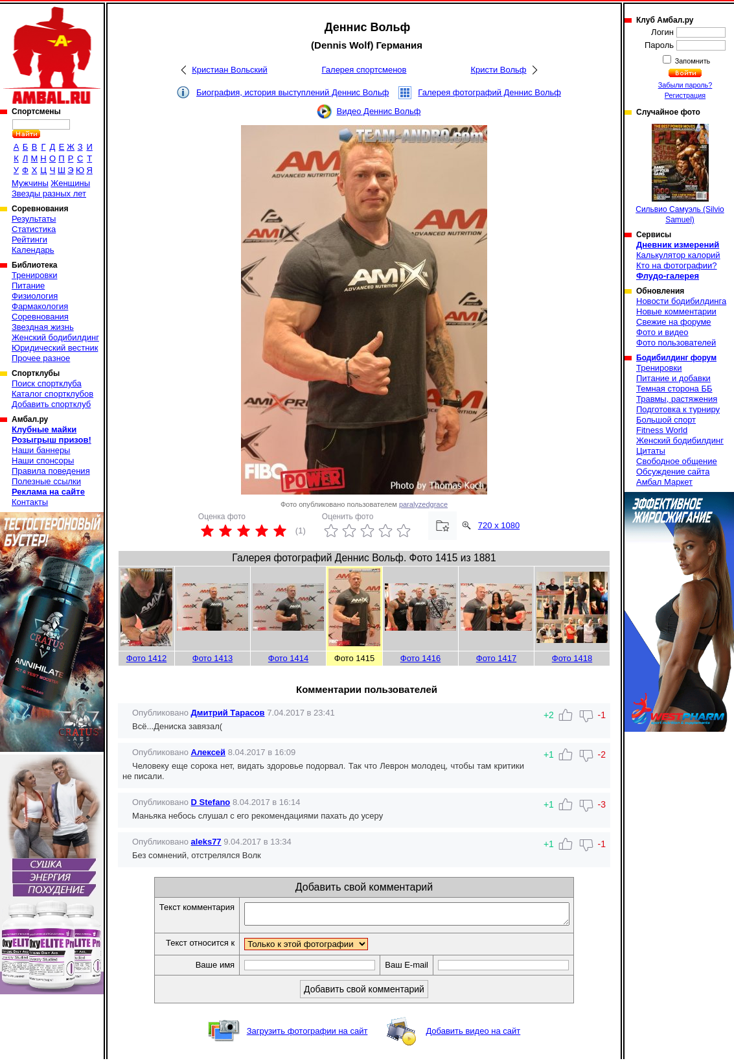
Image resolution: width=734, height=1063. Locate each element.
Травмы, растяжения (676, 399)
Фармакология (40, 306)
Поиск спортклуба (47, 383)
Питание (28, 285)
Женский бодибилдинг (55, 337)
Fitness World (661, 430)
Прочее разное (41, 358)
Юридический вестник (55, 348)
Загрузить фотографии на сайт (307, 1035)
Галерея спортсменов (364, 70)
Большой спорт (666, 420)
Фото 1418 (572, 658)
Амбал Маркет (664, 482)
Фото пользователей (676, 342)
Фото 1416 (420, 658)
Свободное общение (676, 461)
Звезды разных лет (49, 193)
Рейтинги (29, 239)
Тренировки (34, 275)
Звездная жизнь (43, 327)
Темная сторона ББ (674, 388)
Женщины (70, 183)
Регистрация (685, 95)
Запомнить (692, 61)
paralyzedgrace (423, 504)
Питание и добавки (673, 378)
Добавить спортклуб (51, 404)
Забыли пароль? (685, 85)
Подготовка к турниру (678, 409)
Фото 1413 (212, 658)
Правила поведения (51, 471)
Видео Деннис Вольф (378, 111)
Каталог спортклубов (52, 394)
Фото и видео (662, 332)
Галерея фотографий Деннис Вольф (489, 92)
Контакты (30, 502)
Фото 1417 (496, 658)
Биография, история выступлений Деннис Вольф (292, 92)
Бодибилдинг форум (676, 357)
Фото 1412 (146, 658)
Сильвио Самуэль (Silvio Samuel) (680, 174)
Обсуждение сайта (672, 471)
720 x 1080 (499, 525)
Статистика (34, 229)
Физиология (35, 296)
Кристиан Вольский (230, 70)
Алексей (208, 752)
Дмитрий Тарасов (228, 713)
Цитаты (650, 451)
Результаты (34, 219)
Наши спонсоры (43, 460)
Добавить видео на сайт (473, 1035)
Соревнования (40, 316)
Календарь (33, 250)
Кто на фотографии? (676, 265)
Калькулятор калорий (678, 255)
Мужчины (30, 183)
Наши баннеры (41, 450)
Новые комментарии (676, 311)
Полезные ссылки (46, 481)
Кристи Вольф (498, 70)
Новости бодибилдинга (681, 301)
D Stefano (211, 802)
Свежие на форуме (673, 322)
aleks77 (206, 842)
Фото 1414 (288, 658)
